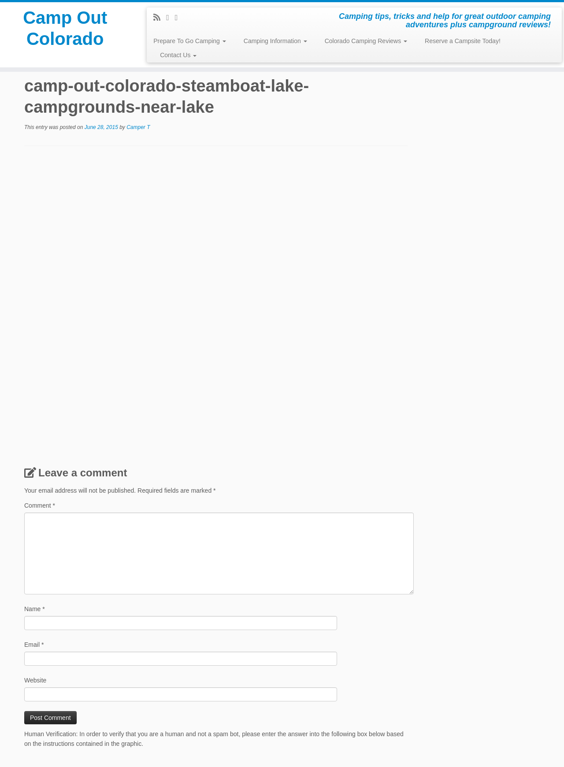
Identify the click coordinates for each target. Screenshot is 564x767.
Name (34, 608)
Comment (39, 505)
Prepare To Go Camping (189, 40)
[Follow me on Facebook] (170, 17)
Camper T (138, 127)
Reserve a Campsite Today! (463, 40)
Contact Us (178, 55)
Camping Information (275, 40)
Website (35, 680)
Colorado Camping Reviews (366, 40)
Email (34, 644)
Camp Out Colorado (65, 28)
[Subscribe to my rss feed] (159, 17)
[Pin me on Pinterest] (179, 17)
